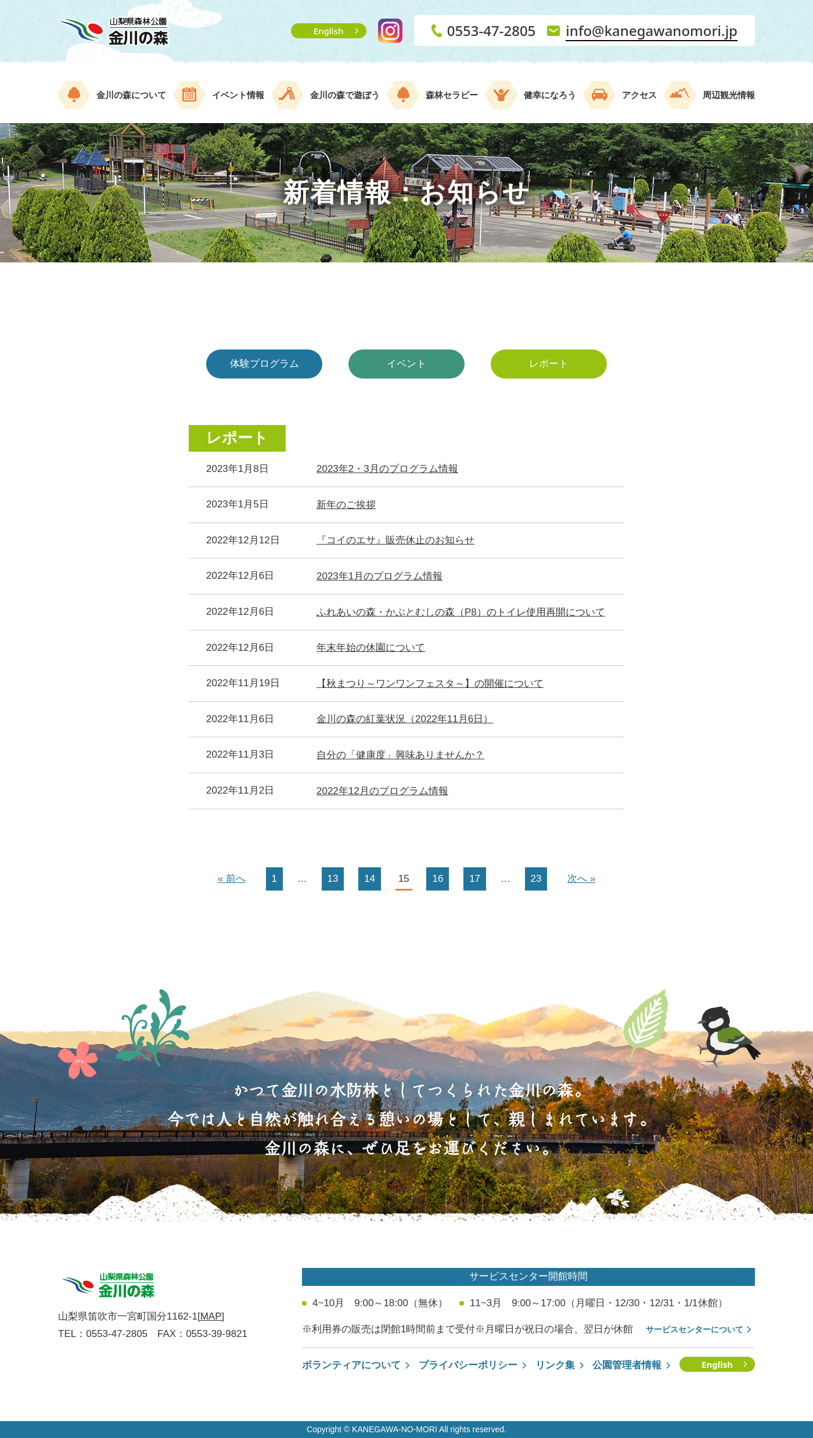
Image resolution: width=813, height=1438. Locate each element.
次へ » (581, 878)
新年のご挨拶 (346, 504)
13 (333, 878)
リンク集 (555, 1365)
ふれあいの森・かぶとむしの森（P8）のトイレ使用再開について (460, 612)
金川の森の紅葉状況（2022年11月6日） (404, 719)
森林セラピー (452, 95)
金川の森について (131, 95)
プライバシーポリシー (468, 1365)
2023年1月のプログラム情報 (379, 576)
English (329, 31)
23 (536, 878)
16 (437, 878)
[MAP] (210, 1316)
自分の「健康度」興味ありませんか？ (400, 755)
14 (369, 878)
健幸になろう (550, 95)
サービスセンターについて (694, 1329)
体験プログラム (264, 363)
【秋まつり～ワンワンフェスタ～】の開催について (430, 683)
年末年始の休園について (370, 647)
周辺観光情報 (729, 95)
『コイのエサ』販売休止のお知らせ (395, 540)
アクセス (639, 95)
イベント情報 (238, 95)
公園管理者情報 (626, 1365)
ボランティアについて (351, 1365)
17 (474, 878)
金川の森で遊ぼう (345, 95)
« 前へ (232, 878)
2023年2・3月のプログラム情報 (387, 468)
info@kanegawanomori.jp (652, 30)
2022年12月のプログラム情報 (382, 791)
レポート (549, 363)
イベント (406, 363)
